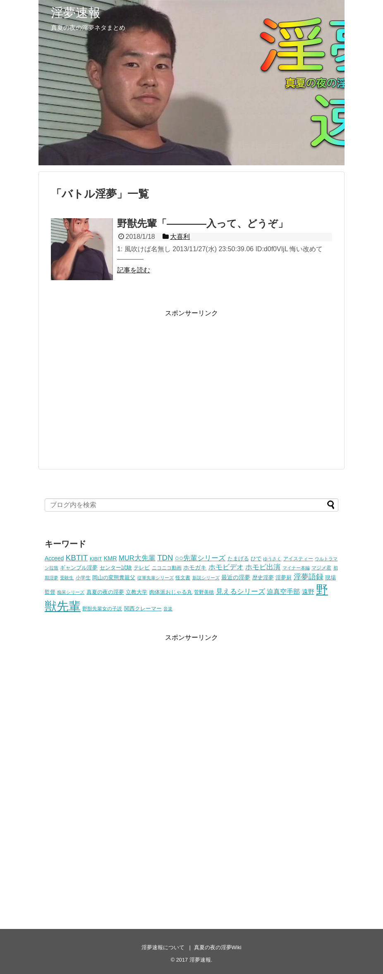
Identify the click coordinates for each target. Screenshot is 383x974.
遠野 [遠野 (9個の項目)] (308, 591)
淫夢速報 (76, 12)
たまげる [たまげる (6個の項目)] (238, 558)
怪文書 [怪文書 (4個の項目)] (182, 577)
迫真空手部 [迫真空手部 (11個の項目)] (283, 591)
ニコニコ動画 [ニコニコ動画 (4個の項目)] (167, 567)
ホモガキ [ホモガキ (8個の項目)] (194, 567)
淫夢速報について (162, 947)
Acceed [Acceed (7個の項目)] (54, 558)
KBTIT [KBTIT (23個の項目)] (77, 557)
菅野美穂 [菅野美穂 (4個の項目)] (204, 592)
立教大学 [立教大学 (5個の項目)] (136, 592)
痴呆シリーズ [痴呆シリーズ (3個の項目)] (70, 592)
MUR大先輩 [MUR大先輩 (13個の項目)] (137, 558)
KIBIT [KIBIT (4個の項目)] (96, 558)
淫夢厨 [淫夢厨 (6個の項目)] (283, 577)
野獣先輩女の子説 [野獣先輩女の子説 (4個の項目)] (102, 608)
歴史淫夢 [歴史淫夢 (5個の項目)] (263, 578)
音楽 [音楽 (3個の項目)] (167, 608)
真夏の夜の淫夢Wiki (218, 947)
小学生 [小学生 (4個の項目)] (83, 577)
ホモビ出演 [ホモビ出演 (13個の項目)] (262, 567)
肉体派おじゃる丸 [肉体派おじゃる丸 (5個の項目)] (170, 592)
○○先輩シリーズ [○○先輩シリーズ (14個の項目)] (200, 558)
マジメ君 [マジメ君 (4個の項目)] (321, 567)
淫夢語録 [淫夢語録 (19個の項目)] (308, 577)
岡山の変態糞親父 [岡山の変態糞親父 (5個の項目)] (113, 578)
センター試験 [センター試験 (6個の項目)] (116, 567)
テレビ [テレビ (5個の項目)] (142, 568)
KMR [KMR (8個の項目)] (110, 558)
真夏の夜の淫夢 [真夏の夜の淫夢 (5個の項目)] (105, 592)
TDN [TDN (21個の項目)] (165, 557)
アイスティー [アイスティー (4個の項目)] (298, 558)
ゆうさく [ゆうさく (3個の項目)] (272, 558)
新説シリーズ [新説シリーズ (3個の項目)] (206, 577)
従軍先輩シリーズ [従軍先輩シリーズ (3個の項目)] (155, 577)
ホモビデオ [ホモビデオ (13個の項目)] (226, 567)
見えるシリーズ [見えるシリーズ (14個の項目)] (240, 591)
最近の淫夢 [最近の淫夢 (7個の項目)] (235, 577)
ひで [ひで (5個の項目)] (256, 559)
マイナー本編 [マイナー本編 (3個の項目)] (296, 567)
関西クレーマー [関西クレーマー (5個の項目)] (143, 609)
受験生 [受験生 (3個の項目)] (67, 577)
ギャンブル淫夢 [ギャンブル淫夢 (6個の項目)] (79, 567)
